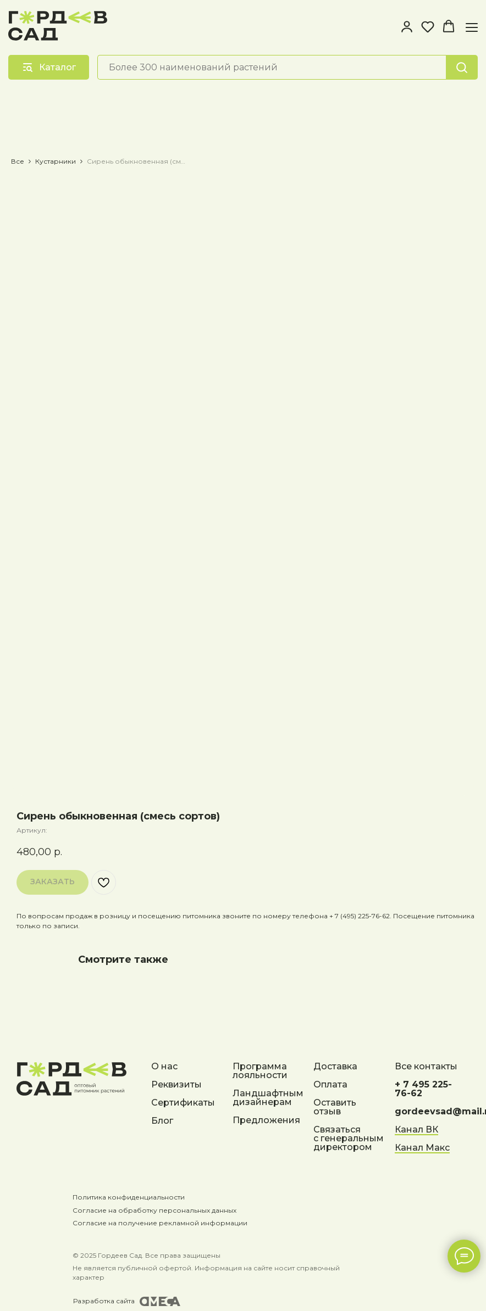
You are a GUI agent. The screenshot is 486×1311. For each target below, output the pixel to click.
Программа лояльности (260, 1071)
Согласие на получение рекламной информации (155, 1223)
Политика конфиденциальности (124, 1197)
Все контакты (426, 1067)
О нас (164, 1067)
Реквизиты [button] (176, 1085)
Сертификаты (183, 1103)
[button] (406, 26)
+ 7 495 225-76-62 (423, 1089)
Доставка (335, 1067)
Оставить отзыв (334, 1107)
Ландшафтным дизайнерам (268, 1098)
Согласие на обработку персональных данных (149, 1210)
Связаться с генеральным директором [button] (348, 1138)
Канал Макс (422, 1148)
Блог (162, 1121)
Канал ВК (416, 1130)
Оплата (330, 1085)
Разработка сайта (99, 1301)
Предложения (266, 1120)
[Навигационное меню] (472, 27)
